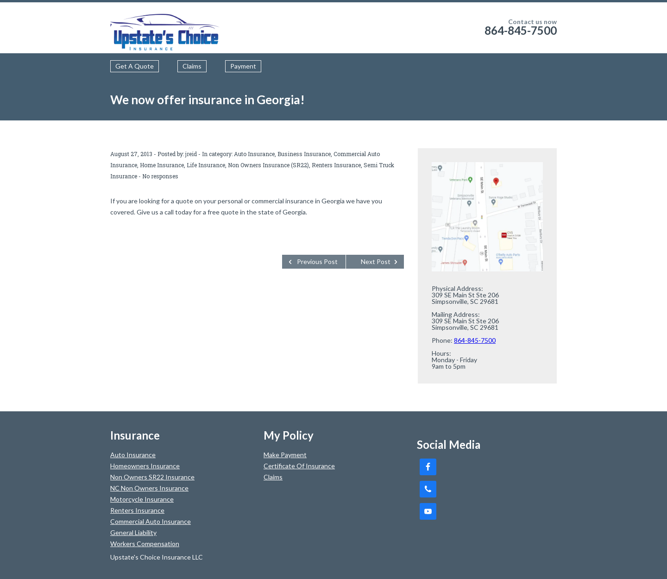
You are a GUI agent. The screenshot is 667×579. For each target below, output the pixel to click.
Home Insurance (162, 165)
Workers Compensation (144, 544)
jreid (191, 153)
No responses (160, 176)
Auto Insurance (254, 153)
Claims (191, 66)
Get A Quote (134, 66)
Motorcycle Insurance (142, 499)
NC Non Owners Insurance (149, 488)
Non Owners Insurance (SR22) (268, 165)
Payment (243, 66)
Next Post (375, 261)
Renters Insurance (336, 165)
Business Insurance (304, 153)
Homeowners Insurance (145, 466)
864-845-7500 (521, 30)
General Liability (133, 532)
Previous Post (317, 261)
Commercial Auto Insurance (150, 521)
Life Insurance (206, 165)
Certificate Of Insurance (299, 466)
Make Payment (285, 455)
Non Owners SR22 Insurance (152, 477)
